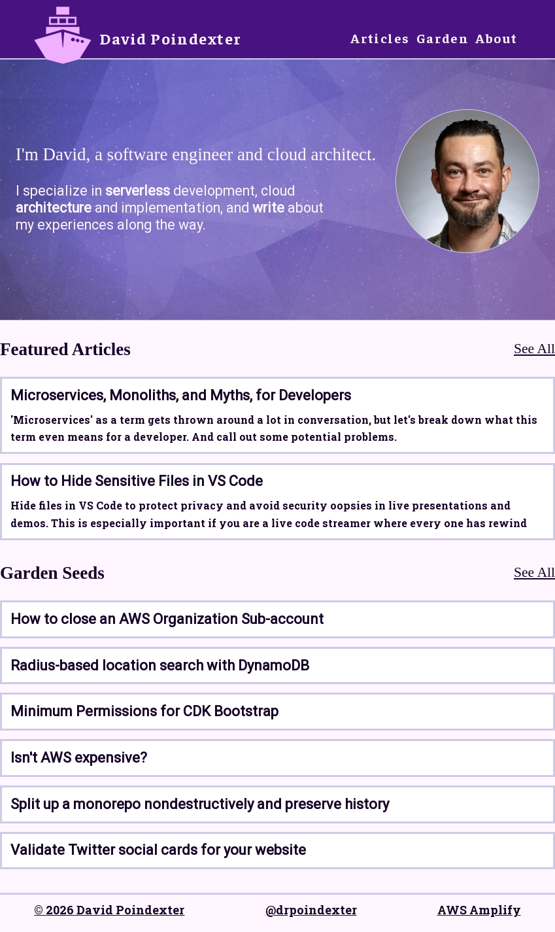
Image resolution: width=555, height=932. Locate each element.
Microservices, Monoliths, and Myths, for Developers (180, 395)
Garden (442, 37)
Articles (380, 37)
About (496, 37)
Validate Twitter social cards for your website (158, 850)
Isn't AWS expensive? (78, 758)
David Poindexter (170, 38)
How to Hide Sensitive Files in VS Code (136, 481)
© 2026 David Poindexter (109, 910)
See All (534, 348)
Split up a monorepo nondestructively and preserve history (199, 804)
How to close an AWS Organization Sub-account (167, 619)
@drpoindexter (311, 910)
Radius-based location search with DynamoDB (159, 665)
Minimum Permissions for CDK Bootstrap (144, 711)
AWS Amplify (479, 910)
